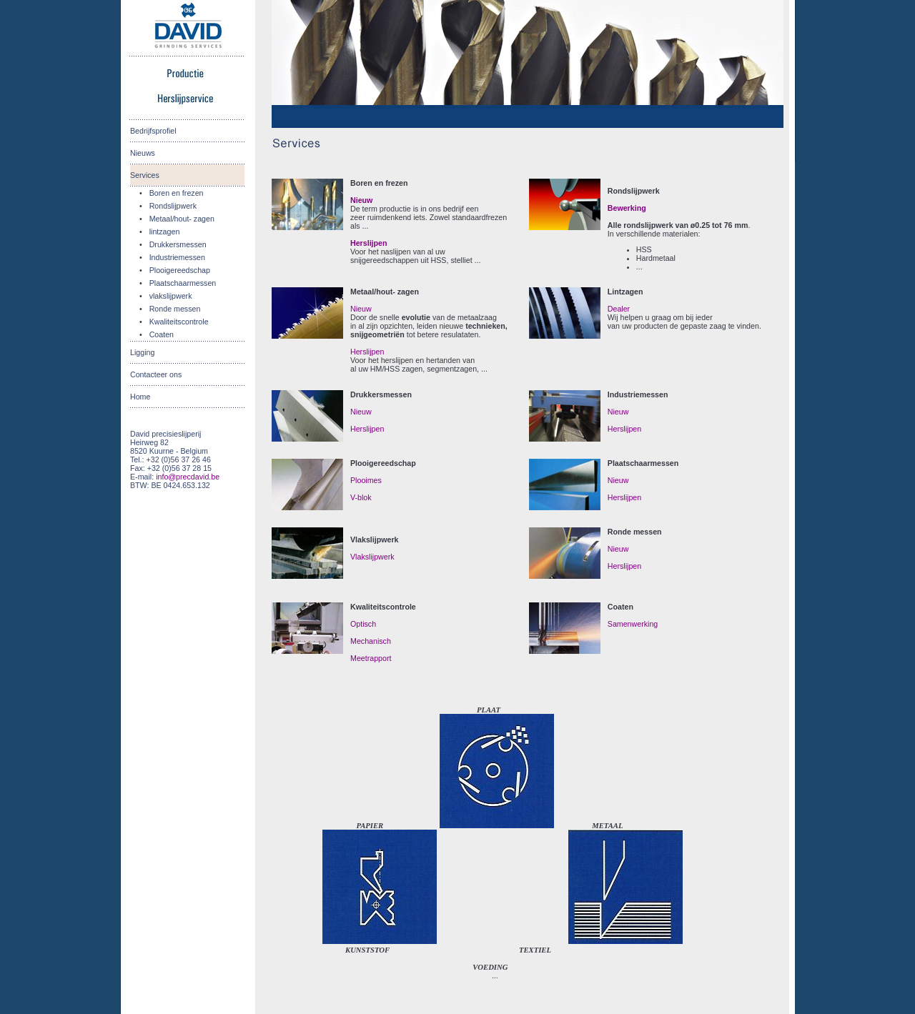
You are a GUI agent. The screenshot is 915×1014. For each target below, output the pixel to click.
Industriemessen (177, 257)
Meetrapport (370, 658)
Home (140, 396)
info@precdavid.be (187, 476)
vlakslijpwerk (170, 296)
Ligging (142, 352)
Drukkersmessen (178, 244)
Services (144, 175)
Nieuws (142, 153)
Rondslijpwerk (173, 206)
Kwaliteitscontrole (179, 321)
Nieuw (361, 200)
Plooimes (366, 480)
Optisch (363, 624)
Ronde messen (175, 308)
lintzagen (164, 231)
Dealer (619, 308)
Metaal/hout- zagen (181, 218)
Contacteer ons (156, 374)
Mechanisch (370, 641)
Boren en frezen (176, 193)
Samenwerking (633, 624)
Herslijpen (368, 243)
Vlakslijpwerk (372, 556)
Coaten (161, 334)
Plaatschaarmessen (183, 283)
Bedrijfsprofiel (153, 130)
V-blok (361, 497)
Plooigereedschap (179, 270)
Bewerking (627, 208)
